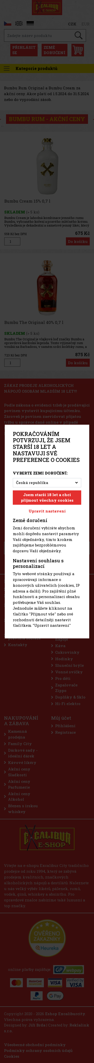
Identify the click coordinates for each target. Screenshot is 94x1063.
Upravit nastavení (47, 511)
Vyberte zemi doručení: (40, 472)
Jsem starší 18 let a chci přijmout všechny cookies (47, 497)
